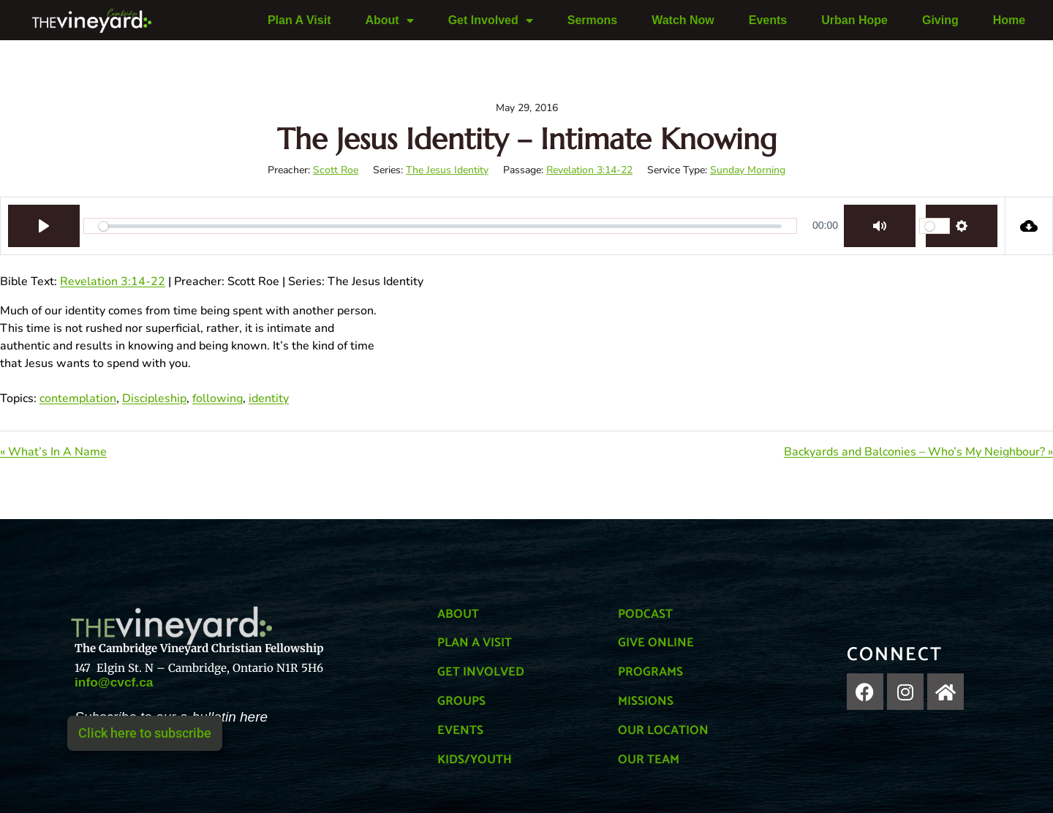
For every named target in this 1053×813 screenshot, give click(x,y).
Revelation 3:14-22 (589, 170)
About (389, 20)
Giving (940, 20)
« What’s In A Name (53, 452)
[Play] (44, 226)
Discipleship (154, 398)
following (217, 398)
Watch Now (683, 20)
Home (1009, 20)
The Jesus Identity (447, 170)
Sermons (592, 20)
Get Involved (490, 20)
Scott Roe (335, 170)
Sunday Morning (747, 170)
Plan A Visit (299, 20)
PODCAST (648, 613)
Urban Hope (854, 20)
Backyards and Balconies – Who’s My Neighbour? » (918, 452)
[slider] (440, 226)
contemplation (77, 398)
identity (269, 398)
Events (768, 20)
